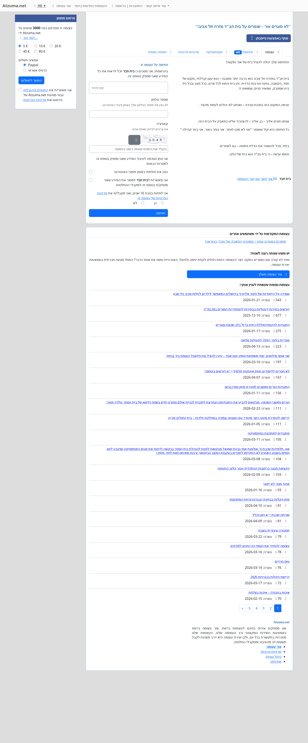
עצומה (272, 109)
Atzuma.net (14, 5)
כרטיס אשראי (37, 193)
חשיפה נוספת (159, 109)
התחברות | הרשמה (126, 5)
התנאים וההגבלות (35, 213)
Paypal (33, 188)
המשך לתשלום (31, 203)
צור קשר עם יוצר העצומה (257, 236)
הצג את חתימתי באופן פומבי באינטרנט (141, 229)
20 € (58, 169)
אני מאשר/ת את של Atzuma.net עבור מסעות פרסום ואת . (47, 218)
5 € (25, 169)
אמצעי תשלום (28, 183)
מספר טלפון (159, 157)
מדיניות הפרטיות (34, 223)
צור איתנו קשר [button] (156, 5)
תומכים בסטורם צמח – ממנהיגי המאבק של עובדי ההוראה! (245, 299)
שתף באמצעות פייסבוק (267, 95)
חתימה (160, 270)
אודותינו (275, 719)
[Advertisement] (189, 47)
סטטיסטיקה (216, 109)
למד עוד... (28, 161)
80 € (42, 174)
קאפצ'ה (162, 181)
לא (135, 260)
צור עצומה (61, 5)
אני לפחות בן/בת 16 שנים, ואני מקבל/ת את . (132, 253)
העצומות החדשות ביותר (90, 5)
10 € (42, 169)
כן (155, 260)
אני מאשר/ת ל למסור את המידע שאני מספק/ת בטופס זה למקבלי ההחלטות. (136, 240)
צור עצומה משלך (272, 331)
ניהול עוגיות (273, 714)
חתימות (246, 109)
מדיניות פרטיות (188, 109)
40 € (26, 174)
